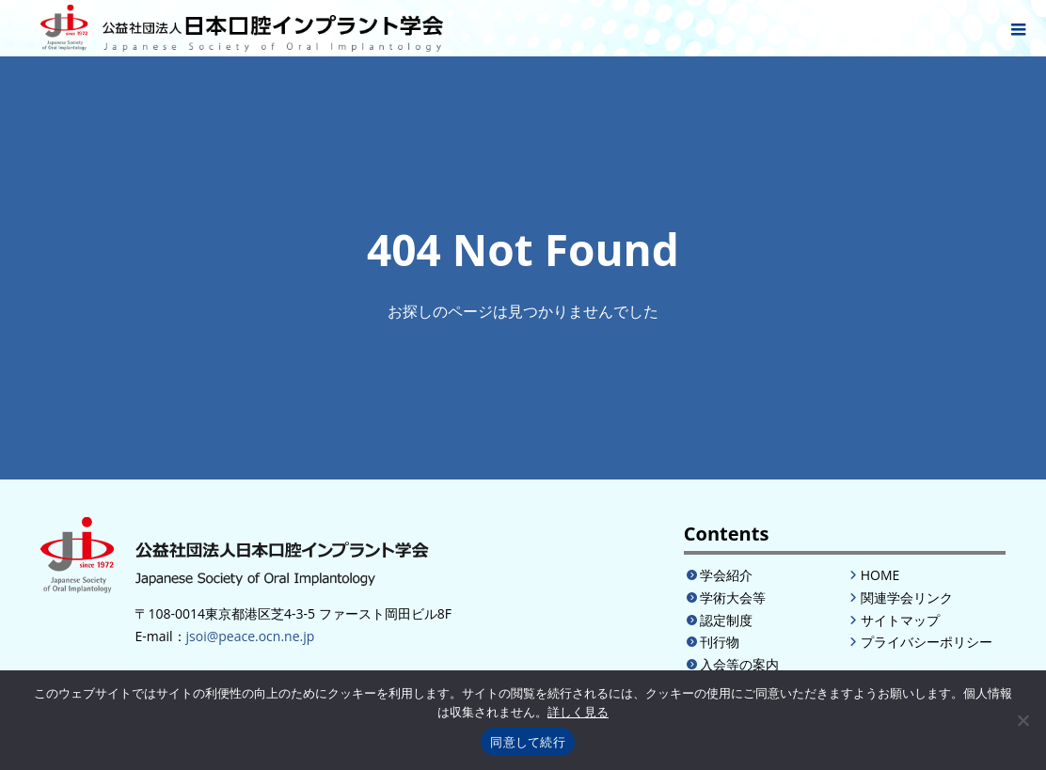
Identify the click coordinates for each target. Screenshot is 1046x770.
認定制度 (726, 620)
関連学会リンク (907, 597)
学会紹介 (726, 575)
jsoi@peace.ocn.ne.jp (250, 636)
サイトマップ (900, 620)
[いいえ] (1022, 720)
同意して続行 (527, 742)
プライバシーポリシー (926, 642)
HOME (880, 575)
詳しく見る (578, 712)
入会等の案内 (739, 664)
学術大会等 (733, 597)
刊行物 (719, 642)
